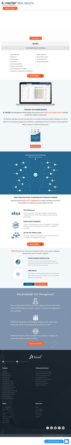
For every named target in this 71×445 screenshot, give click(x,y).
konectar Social (6, 373)
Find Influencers (29, 210)
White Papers (39, 411)
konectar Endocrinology (8, 387)
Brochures (38, 413)
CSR (3, 411)
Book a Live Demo (10, 8)
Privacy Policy (6, 420)
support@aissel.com (9, 361)
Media (4, 414)
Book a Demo (35, 38)
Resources (39, 403)
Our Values (5, 409)
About (4, 403)
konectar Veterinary (7, 389)
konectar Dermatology (8, 394)
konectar (4, 371)
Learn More (29, 284)
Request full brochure (35, 343)
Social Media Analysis (41, 377)
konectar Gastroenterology (9, 391)
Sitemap (38, 416)
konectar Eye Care (7, 396)
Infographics (39, 414)
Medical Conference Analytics (44, 373)
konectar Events (6, 375)
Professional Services (42, 368)
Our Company (6, 407)
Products (5, 368)
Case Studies (39, 409)
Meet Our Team (6, 416)
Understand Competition (32, 221)
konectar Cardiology (7, 385)
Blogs (37, 407)
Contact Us (5, 413)
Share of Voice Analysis (42, 383)
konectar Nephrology (8, 398)
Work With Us (6, 418)
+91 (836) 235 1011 (23, 361)
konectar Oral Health (8, 383)
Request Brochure (35, 146)
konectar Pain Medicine (8, 392)
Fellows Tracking (40, 385)
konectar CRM (6, 377)
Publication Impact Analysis (43, 375)
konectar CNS (6, 379)
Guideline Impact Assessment (43, 379)
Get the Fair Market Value (32, 233)
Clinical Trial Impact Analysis (43, 371)
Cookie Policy (6, 422)
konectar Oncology (7, 381)
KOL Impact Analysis (41, 381)
